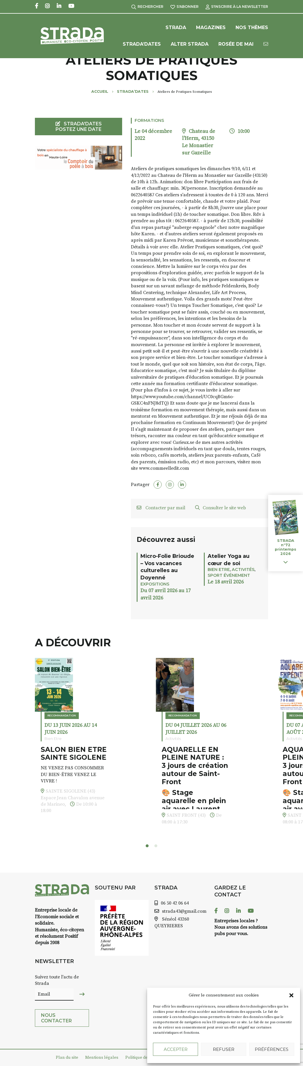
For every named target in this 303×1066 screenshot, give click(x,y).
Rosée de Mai (236, 44)
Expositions (154, 584)
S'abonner (184, 6)
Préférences (271, 1049)
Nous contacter (56, 1018)
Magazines (211, 27)
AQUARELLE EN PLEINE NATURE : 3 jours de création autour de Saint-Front (195, 765)
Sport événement (229, 575)
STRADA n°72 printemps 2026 (285, 547)
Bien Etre (219, 569)
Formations (149, 120)
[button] (291, 995)
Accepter (176, 1049)
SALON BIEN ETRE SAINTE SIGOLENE (74, 753)
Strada (175, 27)
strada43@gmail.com (184, 911)
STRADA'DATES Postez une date (79, 126)
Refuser (223, 1049)
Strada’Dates (142, 44)
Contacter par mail (161, 508)
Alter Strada (189, 44)
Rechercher (147, 6)
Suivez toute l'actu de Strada (57, 980)
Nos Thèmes (252, 27)
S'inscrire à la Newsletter (237, 6)
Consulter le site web (220, 508)
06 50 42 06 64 (175, 903)
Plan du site (67, 1057)
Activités (243, 569)
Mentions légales (101, 1057)
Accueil (99, 91)
